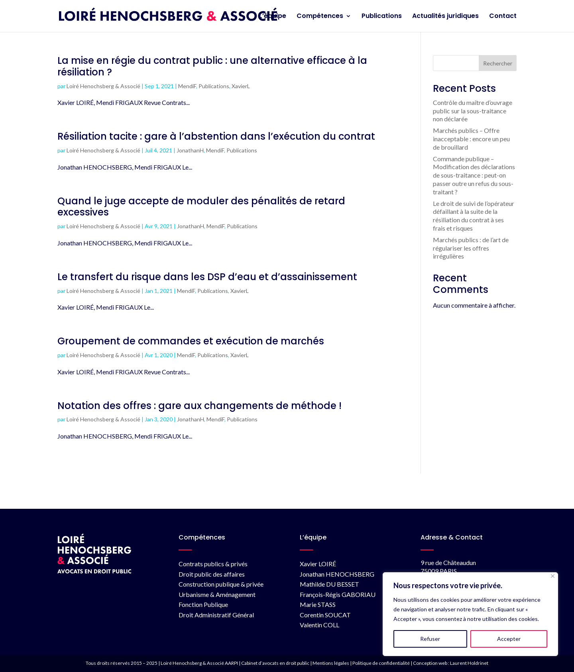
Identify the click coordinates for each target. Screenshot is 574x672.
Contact (503, 16)
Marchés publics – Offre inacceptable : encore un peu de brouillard (471, 138)
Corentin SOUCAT (325, 615)
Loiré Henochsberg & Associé (103, 86)
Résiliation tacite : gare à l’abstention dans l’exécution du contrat (216, 136)
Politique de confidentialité (381, 663)
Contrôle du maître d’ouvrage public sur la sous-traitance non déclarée (472, 111)
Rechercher (497, 63)
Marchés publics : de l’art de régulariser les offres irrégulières (471, 248)
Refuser (430, 638)
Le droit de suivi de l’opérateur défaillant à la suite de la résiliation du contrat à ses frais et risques (473, 216)
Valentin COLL (319, 625)
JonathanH (190, 150)
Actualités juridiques (445, 16)
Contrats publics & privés (213, 563)
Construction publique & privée (221, 584)
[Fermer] (552, 576)
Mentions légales (331, 663)
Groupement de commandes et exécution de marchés (190, 341)
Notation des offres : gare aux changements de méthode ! (199, 405)
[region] (470, 614)
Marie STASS (318, 604)
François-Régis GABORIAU (337, 594)
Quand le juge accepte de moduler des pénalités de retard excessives (201, 206)
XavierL (241, 86)
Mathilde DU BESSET (329, 584)
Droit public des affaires (212, 574)
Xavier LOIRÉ (318, 563)
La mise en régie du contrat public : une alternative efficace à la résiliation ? (212, 66)
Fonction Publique (203, 604)
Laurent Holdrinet (469, 663)
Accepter (509, 638)
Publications (382, 16)
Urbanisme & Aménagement (217, 594)
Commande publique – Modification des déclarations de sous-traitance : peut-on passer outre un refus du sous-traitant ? (474, 175)
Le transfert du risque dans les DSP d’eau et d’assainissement (207, 276)
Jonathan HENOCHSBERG (337, 574)
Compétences (320, 16)
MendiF (187, 86)
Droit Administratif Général (216, 615)
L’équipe (272, 16)
